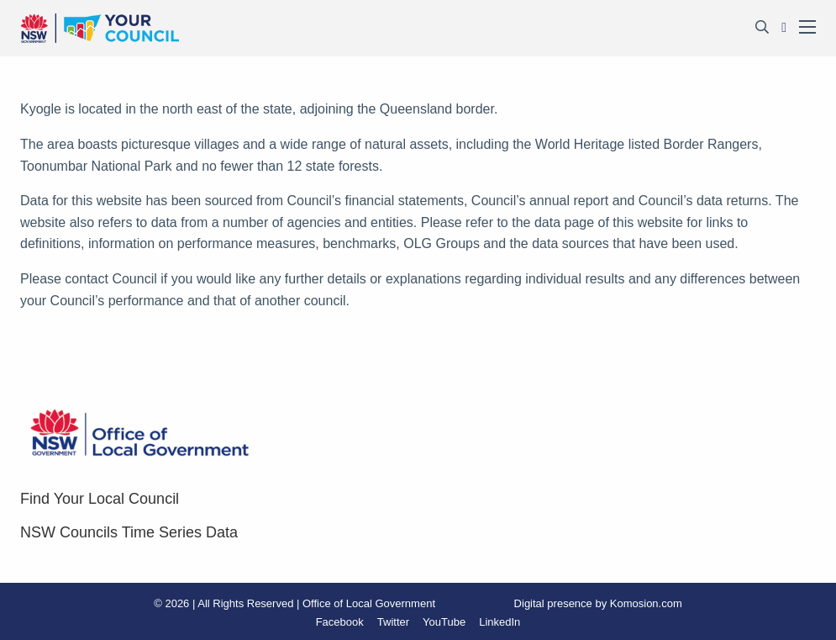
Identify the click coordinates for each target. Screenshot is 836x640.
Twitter (393, 621)
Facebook (340, 621)
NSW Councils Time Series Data (129, 532)
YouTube (444, 621)
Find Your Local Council (99, 498)
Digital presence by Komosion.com (598, 603)
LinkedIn (499, 621)
